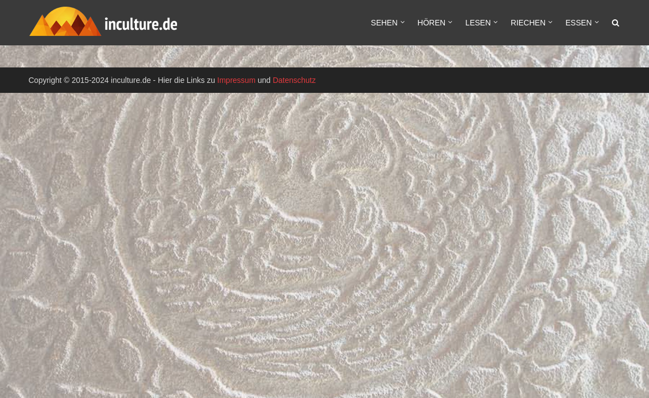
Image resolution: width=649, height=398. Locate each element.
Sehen (384, 22)
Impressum (236, 80)
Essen (578, 22)
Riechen (528, 22)
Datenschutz (294, 80)
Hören (432, 22)
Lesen (478, 22)
